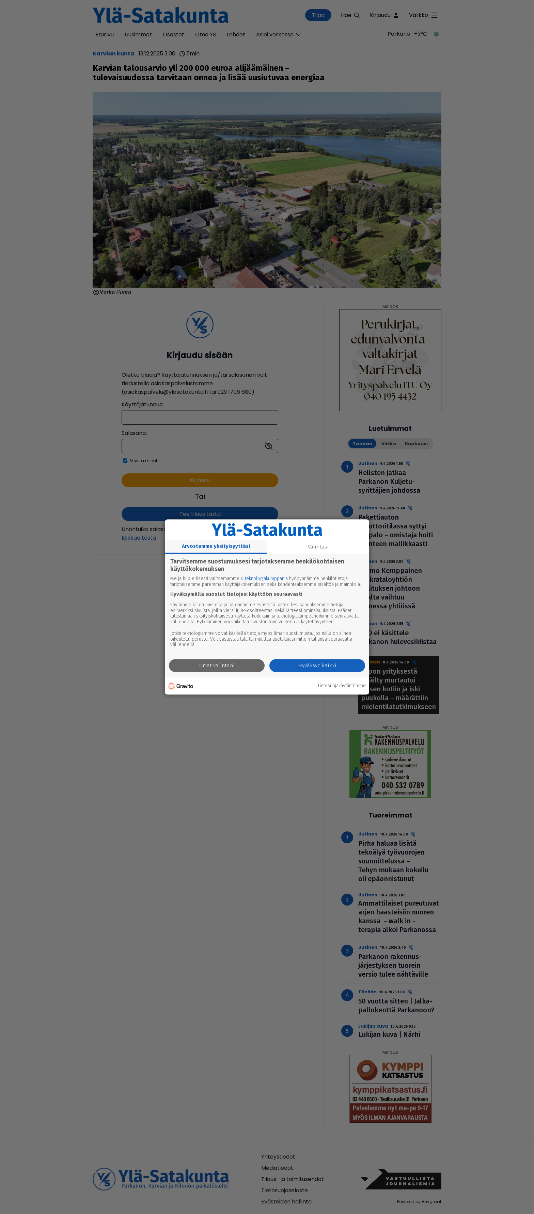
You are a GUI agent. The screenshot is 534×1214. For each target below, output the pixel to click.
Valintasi (318, 547)
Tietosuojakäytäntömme (341, 686)
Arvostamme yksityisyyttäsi (216, 546)
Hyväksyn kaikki (317, 666)
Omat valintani (217, 666)
